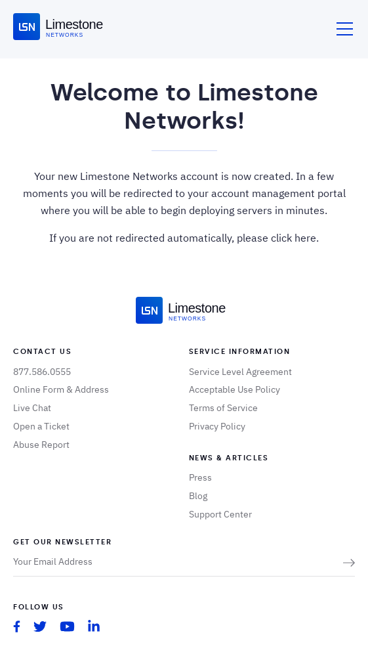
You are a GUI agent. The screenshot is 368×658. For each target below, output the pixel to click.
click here (293, 237)
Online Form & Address (61, 389)
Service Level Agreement (240, 372)
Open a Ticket (41, 426)
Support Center (220, 514)
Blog (198, 496)
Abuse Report (41, 444)
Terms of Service (223, 408)
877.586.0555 (42, 372)
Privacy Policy (217, 426)
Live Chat (32, 408)
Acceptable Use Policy (234, 389)
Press (200, 477)
